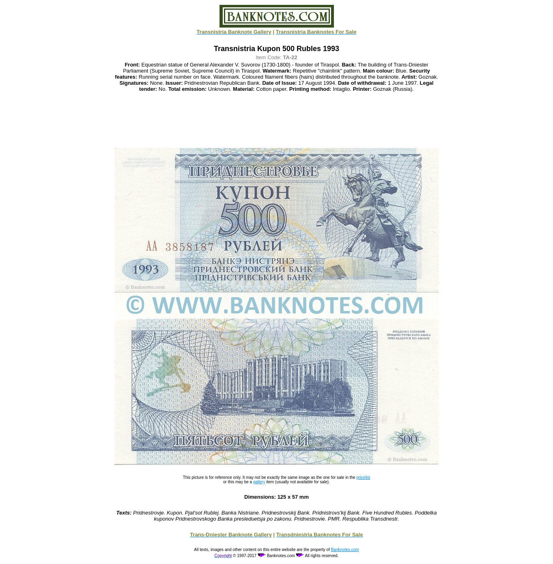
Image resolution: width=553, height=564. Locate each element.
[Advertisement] (276, 120)
